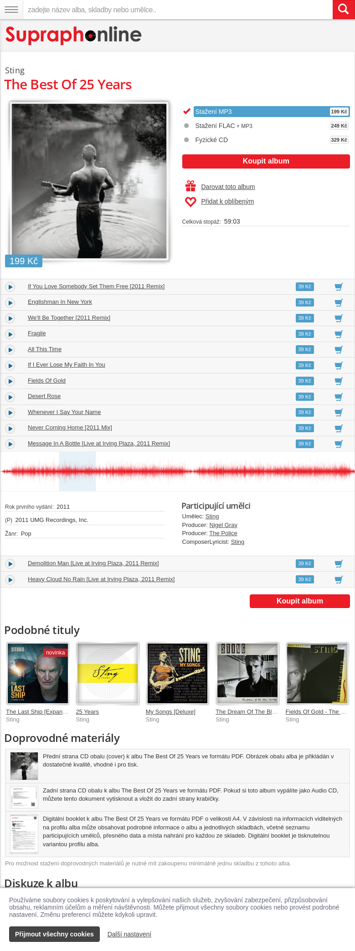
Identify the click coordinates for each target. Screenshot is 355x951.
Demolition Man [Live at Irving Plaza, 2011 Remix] (93, 563)
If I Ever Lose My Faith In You (66, 364)
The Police (223, 533)
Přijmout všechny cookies (54, 934)
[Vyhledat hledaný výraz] (343, 9)
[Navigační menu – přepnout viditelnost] (11, 9)
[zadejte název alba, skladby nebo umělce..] (178, 9)
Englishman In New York (60, 301)
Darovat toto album (220, 186)
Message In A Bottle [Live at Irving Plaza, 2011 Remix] (99, 443)
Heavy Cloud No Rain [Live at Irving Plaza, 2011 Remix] (101, 579)
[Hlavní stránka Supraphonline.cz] (74, 36)
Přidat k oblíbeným (219, 202)
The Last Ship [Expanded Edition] (50, 711)
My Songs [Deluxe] (171, 711)
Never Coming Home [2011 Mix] (70, 427)
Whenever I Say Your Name (64, 412)
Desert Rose (44, 396)
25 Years (87, 711)
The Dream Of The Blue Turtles (257, 711)
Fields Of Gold (47, 380)
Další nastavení (130, 934)
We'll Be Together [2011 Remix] (69, 317)
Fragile (37, 333)
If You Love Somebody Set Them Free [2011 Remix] (96, 286)
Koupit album (266, 161)
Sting (212, 516)
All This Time (45, 349)
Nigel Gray (223, 525)
